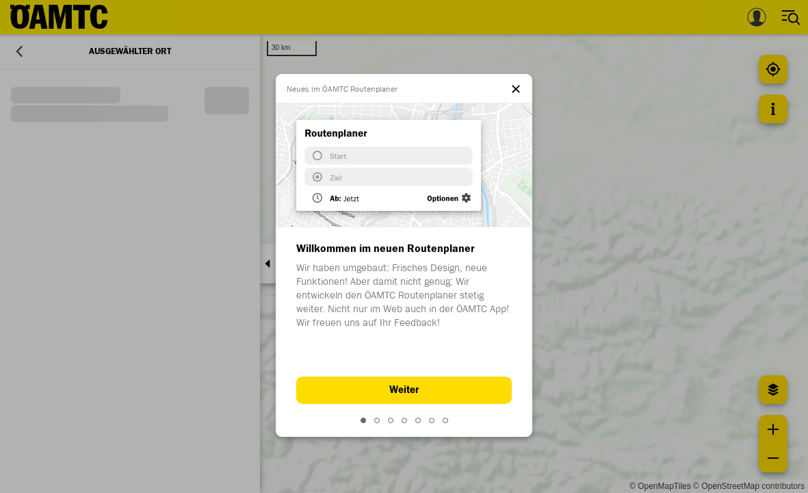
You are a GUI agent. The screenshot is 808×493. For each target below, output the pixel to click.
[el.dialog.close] (515, 90)
